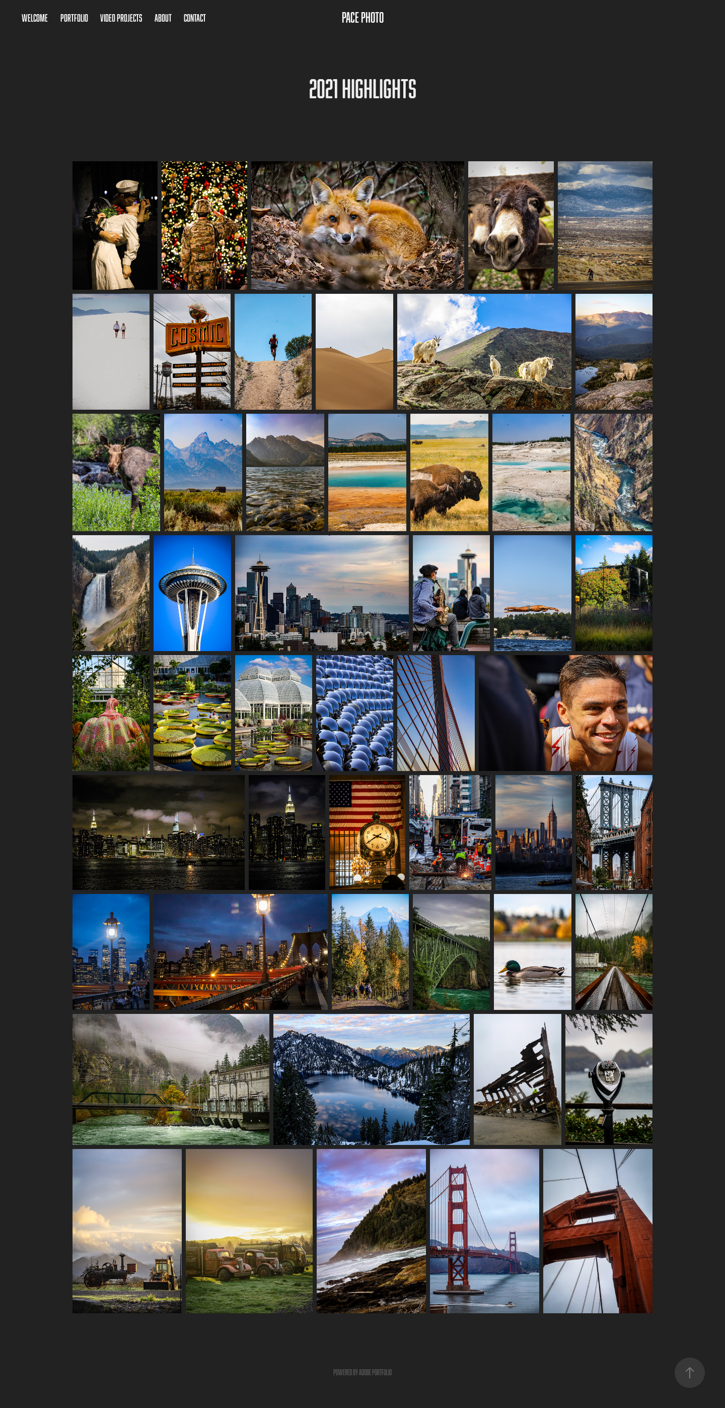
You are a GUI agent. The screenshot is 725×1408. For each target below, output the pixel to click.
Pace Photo (363, 17)
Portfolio (74, 17)
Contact (195, 17)
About (163, 17)
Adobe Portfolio (375, 1372)
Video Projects (121, 17)
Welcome (35, 17)
